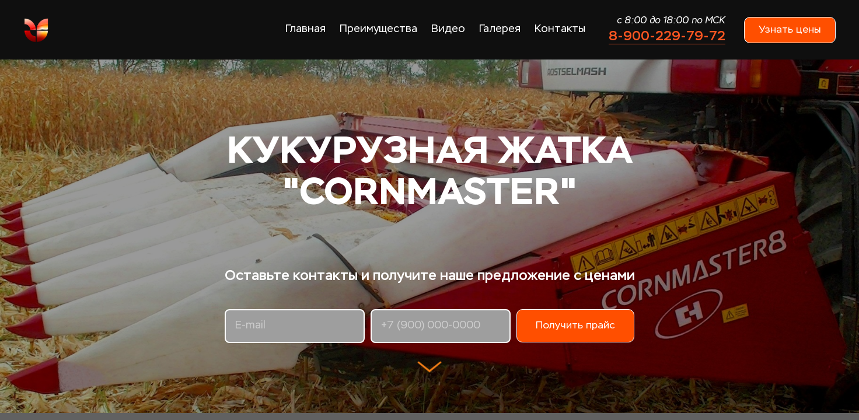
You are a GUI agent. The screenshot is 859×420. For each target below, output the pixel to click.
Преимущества (378, 29)
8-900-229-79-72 (667, 36)
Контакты (560, 29)
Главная (305, 29)
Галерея (500, 29)
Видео (448, 29)
